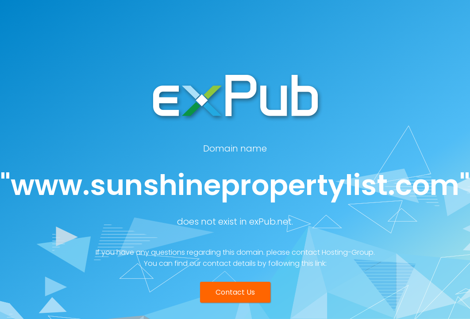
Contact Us (235, 292)
